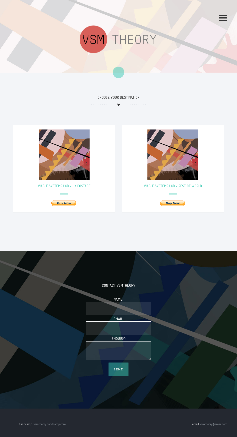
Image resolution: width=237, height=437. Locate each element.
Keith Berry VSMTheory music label (118, 39)
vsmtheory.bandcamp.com (50, 424)
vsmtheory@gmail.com (213, 424)
